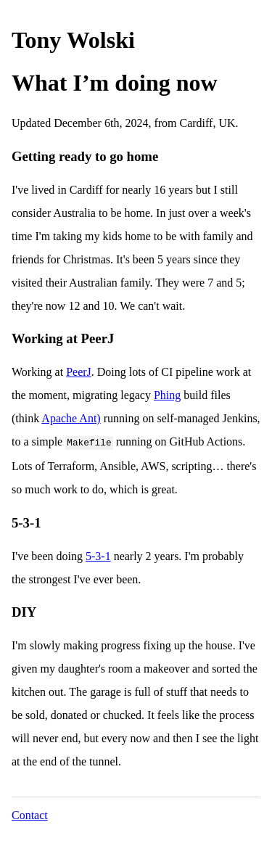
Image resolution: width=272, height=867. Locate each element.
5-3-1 (98, 554)
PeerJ (78, 372)
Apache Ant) (70, 418)
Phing (167, 395)
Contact (30, 814)
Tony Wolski (73, 40)
